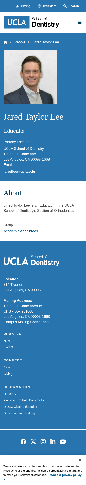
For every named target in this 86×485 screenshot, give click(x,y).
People (19, 42)
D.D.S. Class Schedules (20, 407)
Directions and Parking (19, 413)
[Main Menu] (79, 22)
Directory (10, 394)
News (7, 340)
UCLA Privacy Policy (64, 459)
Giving (8, 374)
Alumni (8, 367)
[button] (47, 6)
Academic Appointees (21, 231)
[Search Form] (71, 6)
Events (8, 347)
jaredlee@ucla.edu (19, 171)
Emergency (12, 459)
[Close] (80, 466)
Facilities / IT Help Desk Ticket (24, 400)
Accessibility (35, 459)
